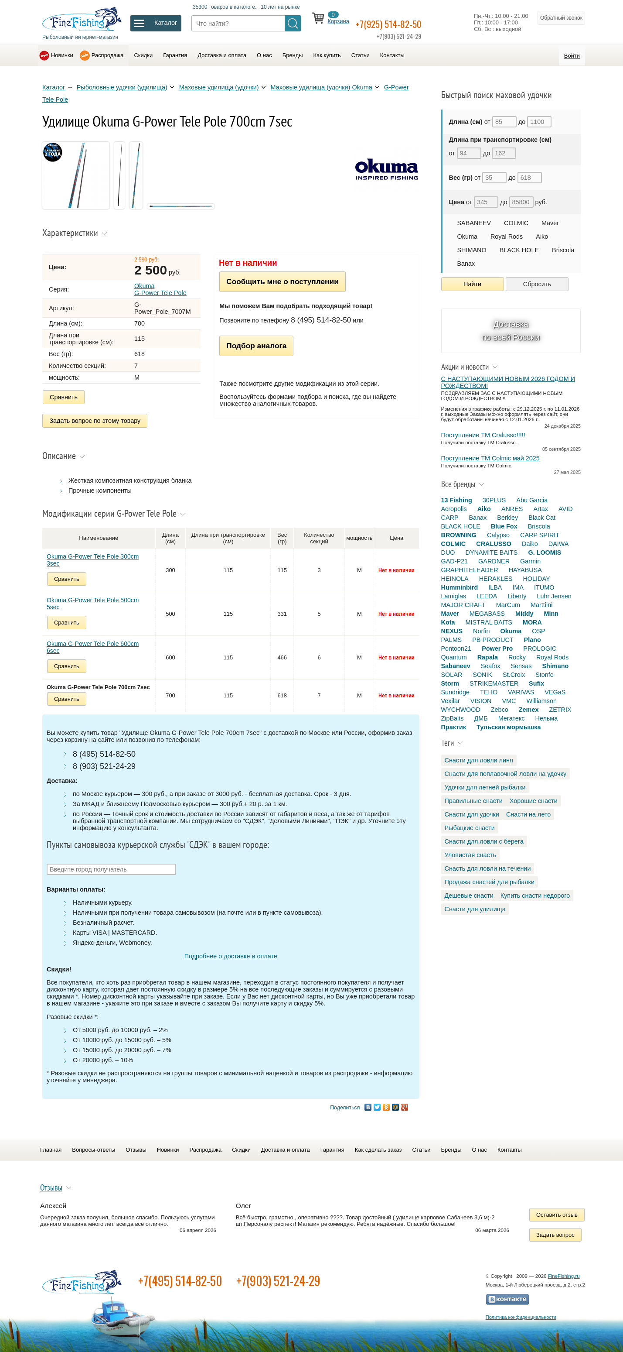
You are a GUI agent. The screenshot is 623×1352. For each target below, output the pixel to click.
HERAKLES (496, 578)
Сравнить (64, 397)
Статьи (360, 55)
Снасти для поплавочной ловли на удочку (506, 773)
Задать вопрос (555, 1230)
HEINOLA (455, 578)
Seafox (490, 665)
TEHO (488, 692)
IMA (518, 587)
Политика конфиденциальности (521, 1312)
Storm (450, 683)
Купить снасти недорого (535, 895)
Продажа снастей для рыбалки (489, 881)
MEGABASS (487, 613)
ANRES (512, 508)
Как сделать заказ (378, 1145)
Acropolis (454, 508)
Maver (550, 223)
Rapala (487, 657)
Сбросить (537, 284)
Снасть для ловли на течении (488, 868)
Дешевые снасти (469, 895)
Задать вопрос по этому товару (95, 418)
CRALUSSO (493, 543)
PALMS (451, 639)
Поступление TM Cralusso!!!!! (483, 435)
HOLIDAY (536, 578)
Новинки (62, 55)
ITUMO (544, 587)
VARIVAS (521, 692)
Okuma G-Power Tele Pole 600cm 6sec (93, 643)
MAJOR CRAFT (463, 604)
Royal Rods (506, 236)
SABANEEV (474, 223)
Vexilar (450, 700)
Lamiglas (453, 596)
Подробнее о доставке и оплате (230, 951)
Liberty (516, 596)
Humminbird (459, 587)
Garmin (530, 561)
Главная (50, 1145)
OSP (538, 631)
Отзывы (136, 1145)
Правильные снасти (474, 800)
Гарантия (175, 55)
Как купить (327, 55)
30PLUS (494, 500)
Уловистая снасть (470, 854)
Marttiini (541, 604)
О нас (264, 55)
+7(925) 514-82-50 (403, 22)
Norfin (481, 631)
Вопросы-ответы (93, 1145)
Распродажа (108, 55)
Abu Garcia (532, 500)
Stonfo (544, 674)
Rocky (517, 657)
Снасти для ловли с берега (484, 841)
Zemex (529, 709)
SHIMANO (472, 250)
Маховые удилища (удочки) (219, 87)
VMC (509, 700)
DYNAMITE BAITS (491, 552)
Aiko (542, 236)
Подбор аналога (256, 345)
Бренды (293, 55)
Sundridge (455, 692)
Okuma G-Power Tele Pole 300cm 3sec (93, 556)
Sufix (536, 683)
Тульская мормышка (509, 727)
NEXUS (452, 631)
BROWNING (459, 535)
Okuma (467, 236)
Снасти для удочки (472, 814)
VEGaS (555, 692)
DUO (448, 552)
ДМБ (480, 718)
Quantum (454, 657)
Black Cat (541, 517)
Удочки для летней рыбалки (485, 787)
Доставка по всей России (511, 330)
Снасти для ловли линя (479, 760)
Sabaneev (455, 665)
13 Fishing (456, 500)
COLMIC (516, 223)
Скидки (143, 55)
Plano (532, 639)
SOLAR (452, 674)
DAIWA (558, 543)
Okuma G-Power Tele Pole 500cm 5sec (93, 599)
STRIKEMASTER (494, 683)
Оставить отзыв (557, 1210)
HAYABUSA (525, 569)
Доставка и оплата (221, 55)
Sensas (521, 665)
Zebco (499, 709)
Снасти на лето (528, 814)
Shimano (555, 665)
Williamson (541, 700)
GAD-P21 (454, 561)
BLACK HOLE (519, 250)
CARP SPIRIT (539, 535)
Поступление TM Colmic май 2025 (490, 458)
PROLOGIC (539, 648)
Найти (472, 284)
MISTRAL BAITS (488, 622)
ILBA (495, 587)
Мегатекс (511, 718)
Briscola (563, 250)
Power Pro (497, 648)
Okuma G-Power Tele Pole (160, 289)
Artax (540, 508)
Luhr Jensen (554, 596)
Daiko (530, 543)
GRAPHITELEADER (469, 569)
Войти (572, 55)
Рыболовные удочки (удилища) (122, 87)
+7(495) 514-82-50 (180, 1276)
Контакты (392, 55)
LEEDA (487, 596)
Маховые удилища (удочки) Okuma (321, 87)
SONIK (482, 674)
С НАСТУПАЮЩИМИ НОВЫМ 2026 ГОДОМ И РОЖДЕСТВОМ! (508, 382)
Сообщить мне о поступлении (282, 281)
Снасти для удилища (475, 909)
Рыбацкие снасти (470, 827)
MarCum (508, 604)
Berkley (507, 517)
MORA (532, 622)
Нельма (546, 718)
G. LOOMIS (544, 552)
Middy (524, 613)
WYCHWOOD (460, 709)
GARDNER (494, 561)
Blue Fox (504, 526)
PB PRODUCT (492, 639)
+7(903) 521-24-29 (278, 1276)
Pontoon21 (456, 648)
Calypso (498, 535)
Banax (466, 263)
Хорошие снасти (534, 800)
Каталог (53, 87)
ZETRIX (560, 709)
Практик (453, 727)
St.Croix (514, 674)
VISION (481, 700)
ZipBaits (452, 718)
